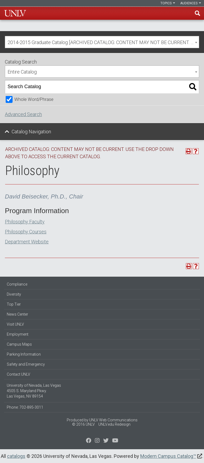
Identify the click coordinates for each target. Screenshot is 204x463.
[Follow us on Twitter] (97, 441)
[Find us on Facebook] (89, 441)
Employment (17, 334)
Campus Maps (19, 344)
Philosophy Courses (25, 231)
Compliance (17, 284)
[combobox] (102, 42)
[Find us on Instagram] (106, 441)
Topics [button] (167, 3)
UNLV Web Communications (113, 420)
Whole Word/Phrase (33, 99)
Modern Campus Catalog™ (168, 456)
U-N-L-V (15, 13)
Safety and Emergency (26, 364)
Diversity (14, 294)
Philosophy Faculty (25, 221)
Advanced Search (23, 114)
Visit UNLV (15, 324)
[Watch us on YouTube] (115, 441)
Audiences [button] (190, 3)
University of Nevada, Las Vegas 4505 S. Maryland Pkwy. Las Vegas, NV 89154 (34, 390)
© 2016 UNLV (83, 424)
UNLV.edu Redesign (114, 424)
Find (197, 13)
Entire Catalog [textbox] (22, 72)
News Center (17, 314)
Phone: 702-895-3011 (25, 407)
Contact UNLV (18, 374)
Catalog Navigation (31, 131)
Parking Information (24, 354)
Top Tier (14, 304)
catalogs (16, 456)
